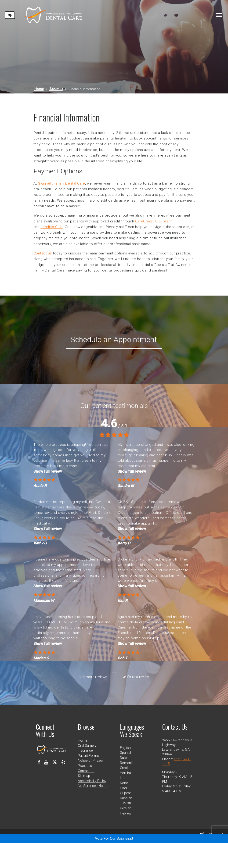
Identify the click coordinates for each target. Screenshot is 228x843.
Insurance (85, 751)
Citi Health (164, 221)
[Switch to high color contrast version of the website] (10, 15)
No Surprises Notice (93, 786)
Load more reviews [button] (92, 677)
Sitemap (84, 776)
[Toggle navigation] (219, 15)
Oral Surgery (87, 746)
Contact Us (86, 771)
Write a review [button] (136, 677)
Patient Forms (88, 756)
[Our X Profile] (55, 762)
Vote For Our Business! (114, 838)
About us (56, 89)
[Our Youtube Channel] (46, 762)
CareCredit (144, 221)
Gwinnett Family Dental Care (61, 183)
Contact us (42, 253)
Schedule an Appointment (114, 339)
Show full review (47, 471)
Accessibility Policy (92, 781)
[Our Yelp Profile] (63, 762)
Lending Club (52, 227)
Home (39, 89)
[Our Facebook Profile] (39, 762)
